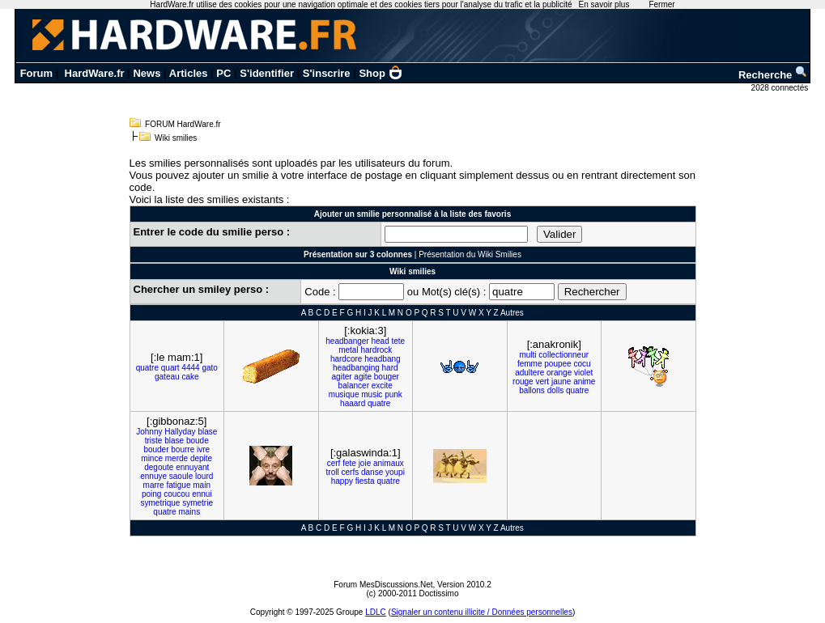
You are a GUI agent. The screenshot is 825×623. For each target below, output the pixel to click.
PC (223, 73)
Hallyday (179, 431)
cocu (581, 363)
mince (152, 458)
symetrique (161, 502)
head (380, 341)
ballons (532, 390)
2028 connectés (780, 87)
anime (584, 381)
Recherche (773, 75)
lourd (204, 476)
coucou (176, 494)
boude (197, 440)
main (202, 485)
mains (189, 511)
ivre (203, 449)
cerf (334, 463)
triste (154, 440)
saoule (181, 476)
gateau (167, 376)
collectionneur (563, 354)
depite (201, 458)
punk (393, 394)
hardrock (376, 349)
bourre (182, 449)
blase (207, 431)
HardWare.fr (95, 73)
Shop (380, 73)
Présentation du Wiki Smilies (470, 254)
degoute (158, 467)
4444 (190, 367)
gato (209, 367)
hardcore (346, 358)
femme (529, 363)
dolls (555, 390)
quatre (147, 367)
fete (349, 463)
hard (390, 367)
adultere (529, 372)
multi (527, 354)
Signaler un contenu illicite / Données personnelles (481, 612)
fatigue (178, 485)
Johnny (149, 431)
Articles (188, 73)
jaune (561, 381)
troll (332, 472)
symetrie (197, 502)
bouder (155, 449)
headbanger (346, 341)
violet (583, 372)
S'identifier (267, 73)
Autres (512, 312)
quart (170, 367)
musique (344, 394)
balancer (353, 385)
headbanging (356, 367)
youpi (395, 472)
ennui (201, 494)
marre (153, 485)
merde (176, 458)
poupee (557, 363)
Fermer (661, 4)
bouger (386, 376)
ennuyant (192, 467)
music (371, 394)
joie (365, 463)
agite (363, 376)
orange (559, 372)
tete (399, 341)
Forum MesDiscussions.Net (383, 584)
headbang (382, 358)
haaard (352, 403)
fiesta (365, 481)
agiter (342, 376)
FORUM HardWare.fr (183, 124)
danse (372, 472)
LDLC (375, 612)
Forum (36, 73)
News (146, 73)
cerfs (350, 472)
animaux (388, 463)
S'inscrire (327, 73)
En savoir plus (604, 4)
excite (382, 385)
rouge (523, 381)
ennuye (153, 476)
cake (189, 376)
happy (342, 481)
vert (542, 381)
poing (151, 494)
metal (348, 349)
